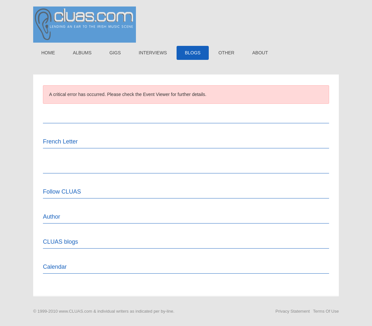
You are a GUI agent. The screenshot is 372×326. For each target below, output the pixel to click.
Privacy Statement (292, 311)
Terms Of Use (326, 311)
